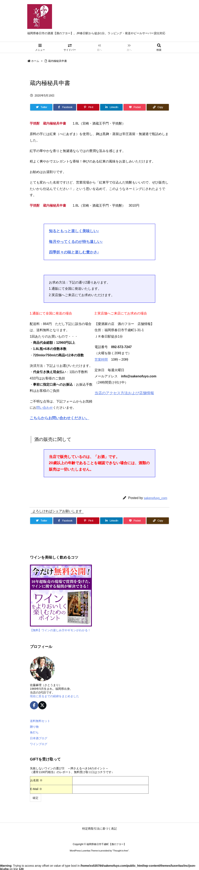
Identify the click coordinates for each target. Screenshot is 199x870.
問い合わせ (44, 407)
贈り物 (34, 726)
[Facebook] (64, 107)
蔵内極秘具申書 (57, 60)
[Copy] (158, 107)
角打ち (34, 732)
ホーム (35, 60)
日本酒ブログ (38, 738)
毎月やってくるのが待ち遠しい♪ (76, 242)
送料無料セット (40, 721)
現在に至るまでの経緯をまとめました (54, 696)
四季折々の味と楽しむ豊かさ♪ (74, 252)
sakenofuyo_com (155, 498)
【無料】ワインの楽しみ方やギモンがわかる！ (60, 630)
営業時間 (101, 359)
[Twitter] (41, 107)
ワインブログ (38, 744)
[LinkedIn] (111, 107)
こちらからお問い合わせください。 (59, 418)
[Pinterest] (88, 107)
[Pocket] (134, 107)
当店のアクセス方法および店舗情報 (124, 393)
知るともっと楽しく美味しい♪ (74, 231)
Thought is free (120, 850)
